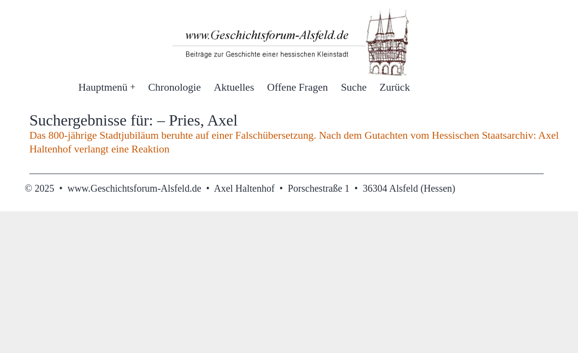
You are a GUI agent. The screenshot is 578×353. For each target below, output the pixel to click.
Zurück (395, 87)
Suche (354, 87)
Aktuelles (234, 87)
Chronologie (174, 87)
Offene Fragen (297, 87)
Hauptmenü (102, 87)
